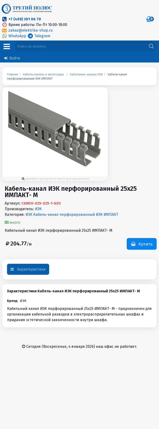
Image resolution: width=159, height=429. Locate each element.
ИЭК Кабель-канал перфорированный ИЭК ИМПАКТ (72, 214)
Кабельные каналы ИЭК (86, 74)
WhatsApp (14, 36)
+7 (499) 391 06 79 (24, 19)
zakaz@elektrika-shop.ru (27, 30)
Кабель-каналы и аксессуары (43, 74)
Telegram (38, 36)
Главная (12, 74)
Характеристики (28, 269)
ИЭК (38, 209)
